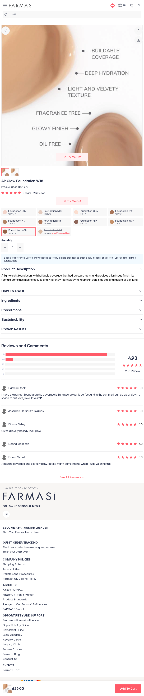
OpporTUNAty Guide (16, 625)
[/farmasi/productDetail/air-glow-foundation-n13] (18, 222)
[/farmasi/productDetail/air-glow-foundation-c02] (18, 212)
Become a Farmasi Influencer (21, 620)
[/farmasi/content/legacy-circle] (11, 644)
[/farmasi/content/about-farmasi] (13, 590)
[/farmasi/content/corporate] (13, 609)
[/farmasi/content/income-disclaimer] (19, 579)
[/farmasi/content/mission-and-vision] (18, 594)
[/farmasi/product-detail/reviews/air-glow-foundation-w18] (72, 477)
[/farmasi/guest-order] (16, 552)
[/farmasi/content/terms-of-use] (11, 569)
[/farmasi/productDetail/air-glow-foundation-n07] (54, 231)
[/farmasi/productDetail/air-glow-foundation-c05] (90, 212)
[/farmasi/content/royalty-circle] (12, 639)
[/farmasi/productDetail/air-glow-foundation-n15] (54, 222)
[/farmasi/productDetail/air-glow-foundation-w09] (125, 222)
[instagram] (6, 514)
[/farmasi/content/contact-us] (10, 659)
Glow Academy (12, 635)
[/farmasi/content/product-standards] (15, 599)
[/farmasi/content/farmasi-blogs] (11, 654)
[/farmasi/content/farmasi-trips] (11, 670)
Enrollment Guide (13, 630)
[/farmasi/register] (21, 532)
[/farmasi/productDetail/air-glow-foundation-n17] (90, 222)
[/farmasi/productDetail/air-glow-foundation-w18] (18, 231)
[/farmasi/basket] (131, 5)
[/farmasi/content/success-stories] (12, 649)
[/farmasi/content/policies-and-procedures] (18, 574)
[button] (128, 688)
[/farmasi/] (21, 5)
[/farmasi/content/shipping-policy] (14, 564)
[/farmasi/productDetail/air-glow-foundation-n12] (125, 212)
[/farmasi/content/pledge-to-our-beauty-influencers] (25, 604)
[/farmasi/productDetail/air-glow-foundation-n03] (54, 212)
